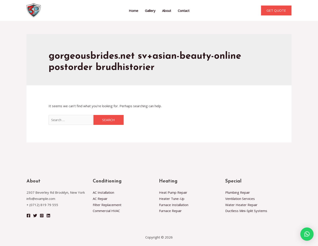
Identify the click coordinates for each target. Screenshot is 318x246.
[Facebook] (28, 216)
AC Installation (103, 192)
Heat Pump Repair (173, 192)
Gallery (150, 10)
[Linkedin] (48, 216)
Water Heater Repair (241, 205)
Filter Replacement (107, 205)
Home (133, 10)
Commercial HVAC (106, 210)
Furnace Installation (173, 205)
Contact (183, 10)
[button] (307, 234)
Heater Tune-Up (171, 198)
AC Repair (100, 198)
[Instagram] (42, 216)
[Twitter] (35, 216)
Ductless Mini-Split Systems (246, 210)
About (166, 10)
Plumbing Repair (237, 192)
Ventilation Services (240, 198)
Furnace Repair (170, 210)
